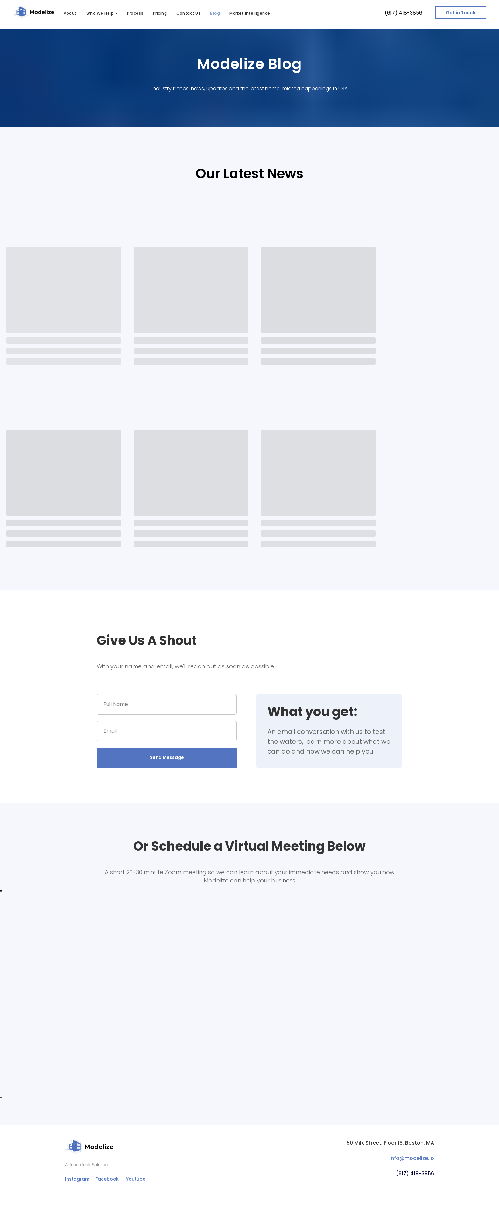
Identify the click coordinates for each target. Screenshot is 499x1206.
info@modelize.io (412, 1158)
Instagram (77, 1179)
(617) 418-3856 (415, 1173)
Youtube (135, 1179)
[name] (167, 704)
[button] (460, 12)
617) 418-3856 (404, 13)
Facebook (107, 1179)
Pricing (160, 13)
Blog (215, 13)
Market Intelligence (249, 13)
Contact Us (188, 13)
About (70, 13)
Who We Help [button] (100, 13)
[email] (167, 731)
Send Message (167, 757)
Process (135, 13)
